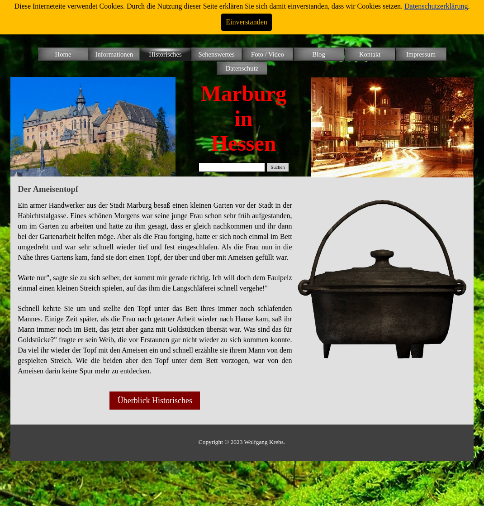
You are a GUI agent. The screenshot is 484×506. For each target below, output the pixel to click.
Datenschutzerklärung (436, 6)
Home (63, 54)
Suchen (277, 167)
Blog (318, 54)
